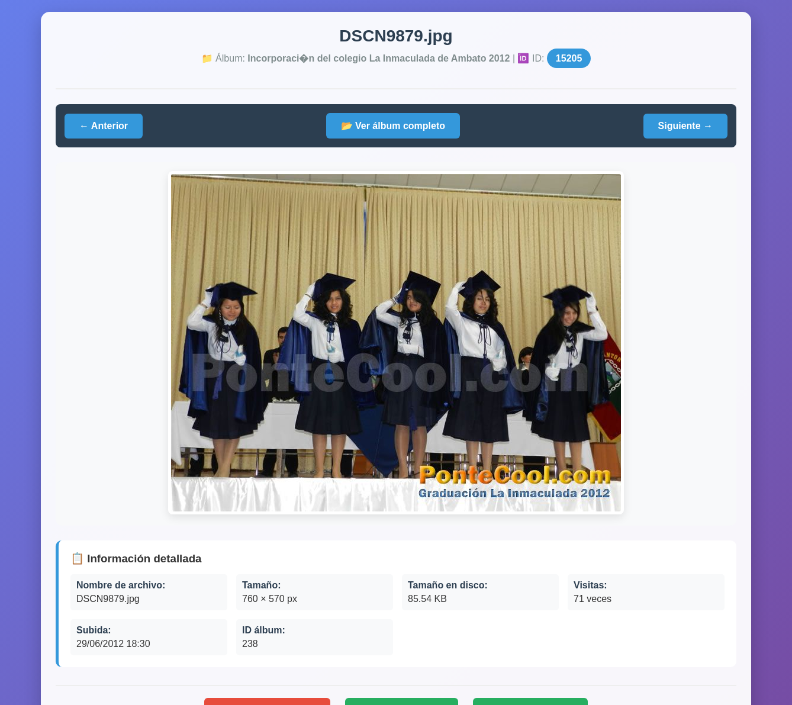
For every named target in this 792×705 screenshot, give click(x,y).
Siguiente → (685, 126)
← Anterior (103, 126)
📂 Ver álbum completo (393, 126)
